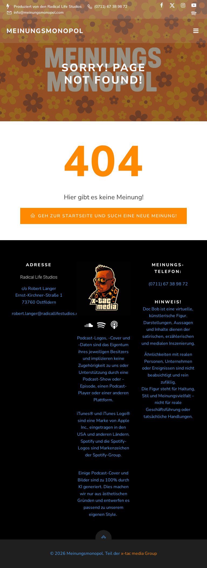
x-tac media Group (139, 553)
